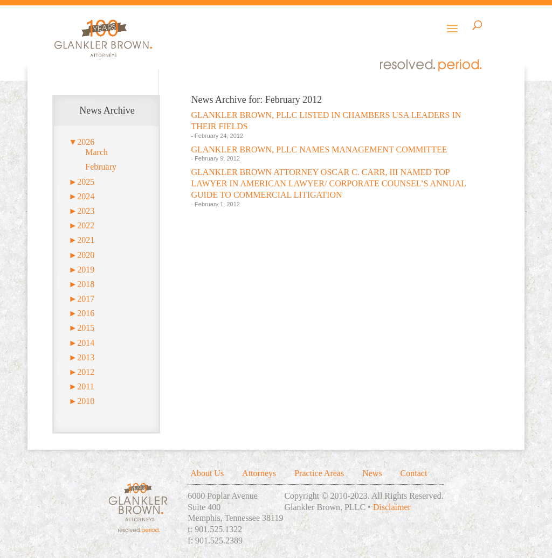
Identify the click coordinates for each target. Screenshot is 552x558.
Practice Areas (319, 473)
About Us (207, 473)
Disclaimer (392, 507)
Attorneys (259, 473)
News (372, 473)
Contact (414, 473)
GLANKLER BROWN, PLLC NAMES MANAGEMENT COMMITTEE (319, 149)
